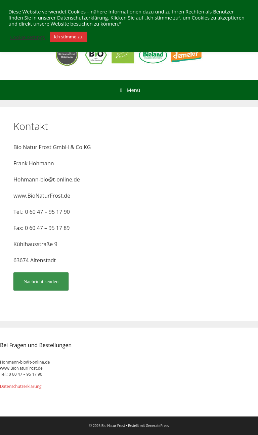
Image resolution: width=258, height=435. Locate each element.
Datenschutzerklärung (21, 386)
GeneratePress (157, 425)
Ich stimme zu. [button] (69, 37)
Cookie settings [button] (27, 37)
